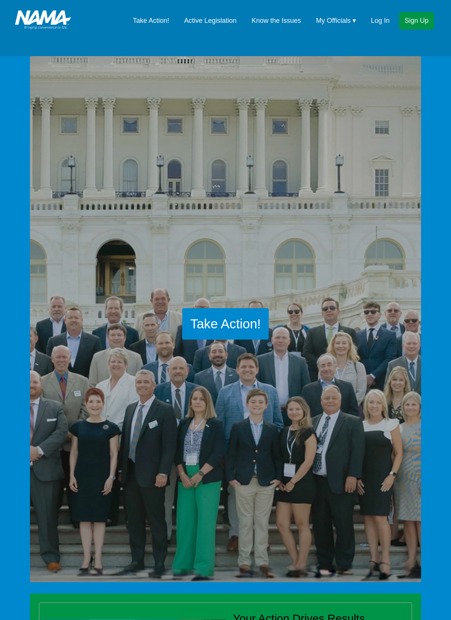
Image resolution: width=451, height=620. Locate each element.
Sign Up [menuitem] (417, 20)
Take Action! (225, 323)
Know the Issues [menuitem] (276, 20)
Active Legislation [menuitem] (210, 20)
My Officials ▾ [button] (336, 20)
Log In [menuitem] (380, 20)
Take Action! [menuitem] (151, 20)
